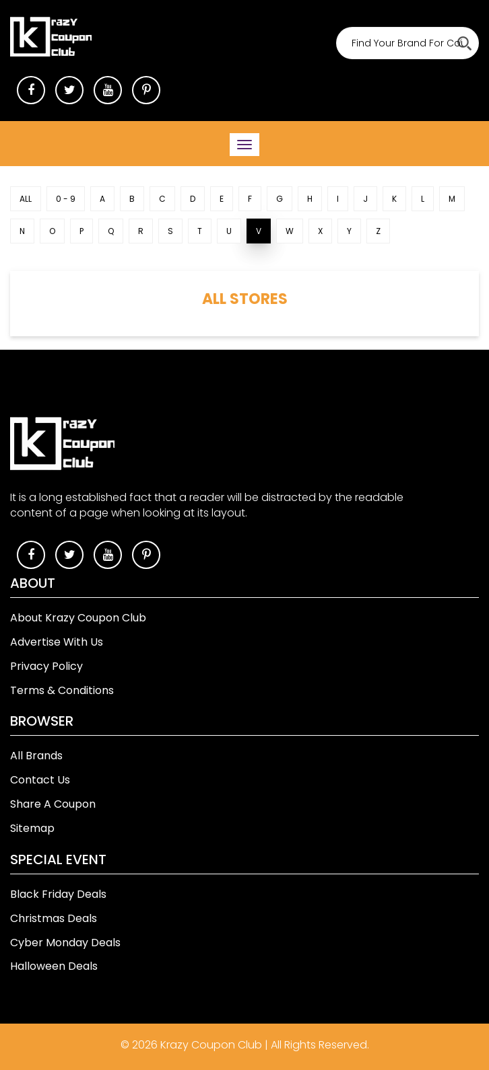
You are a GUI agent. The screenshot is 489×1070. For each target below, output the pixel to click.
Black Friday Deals (58, 894)
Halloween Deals (54, 966)
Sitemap (32, 828)
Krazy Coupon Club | (215, 1045)
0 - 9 (65, 198)
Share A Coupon (53, 804)
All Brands (36, 755)
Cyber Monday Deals (65, 942)
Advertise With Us (56, 642)
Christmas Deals (53, 918)
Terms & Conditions (62, 690)
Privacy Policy (46, 666)
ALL (26, 198)
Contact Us (40, 780)
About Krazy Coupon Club (78, 617)
